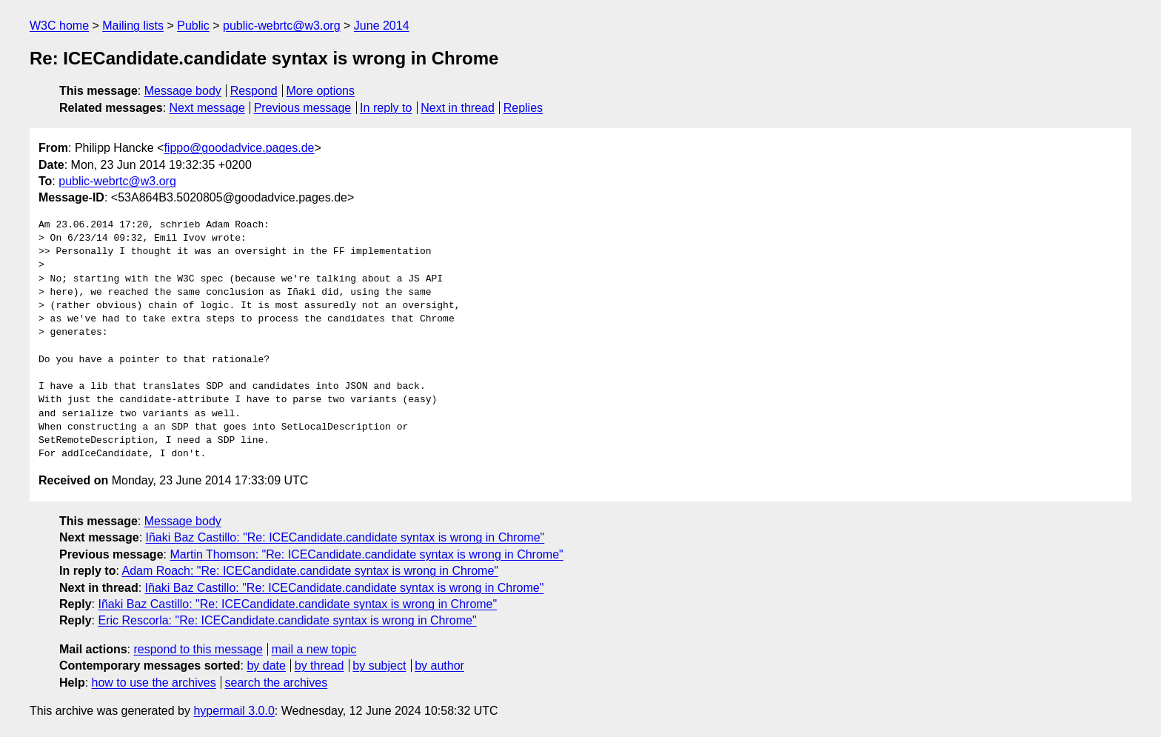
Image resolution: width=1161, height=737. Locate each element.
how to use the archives (154, 682)
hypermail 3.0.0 (233, 710)
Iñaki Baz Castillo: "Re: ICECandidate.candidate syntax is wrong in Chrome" (345, 537)
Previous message (303, 107)
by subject (379, 665)
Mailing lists (133, 25)
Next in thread (458, 107)
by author (439, 665)
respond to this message (197, 649)
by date (266, 665)
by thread (319, 665)
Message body (182, 90)
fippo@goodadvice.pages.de (239, 147)
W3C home (59, 25)
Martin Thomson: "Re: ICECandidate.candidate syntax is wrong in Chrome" (366, 554)
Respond (254, 90)
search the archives (276, 682)
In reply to (386, 107)
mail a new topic (314, 649)
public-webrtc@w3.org (282, 25)
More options (321, 90)
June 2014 (381, 25)
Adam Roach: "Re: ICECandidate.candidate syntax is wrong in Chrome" (309, 570)
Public (193, 25)
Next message (207, 107)
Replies (523, 107)
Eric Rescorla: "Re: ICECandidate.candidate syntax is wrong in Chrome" (287, 620)
